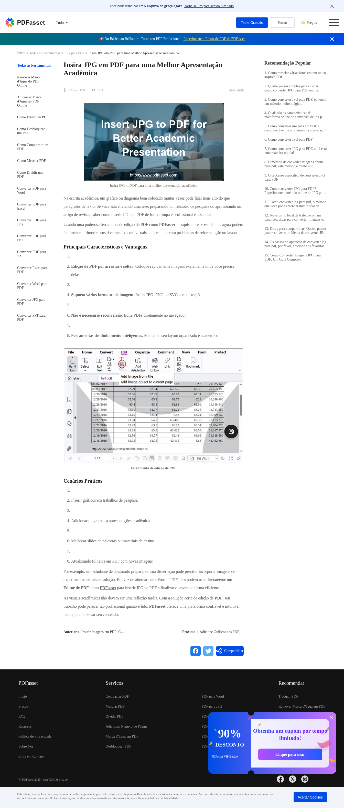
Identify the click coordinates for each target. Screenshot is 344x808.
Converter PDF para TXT (31, 254)
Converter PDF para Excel (31, 206)
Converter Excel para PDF (32, 270)
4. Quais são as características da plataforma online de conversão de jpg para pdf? (295, 115)
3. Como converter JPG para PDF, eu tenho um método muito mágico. (295, 102)
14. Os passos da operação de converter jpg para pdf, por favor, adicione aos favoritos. (295, 244)
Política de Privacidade (34, 736)
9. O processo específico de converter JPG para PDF (294, 177)
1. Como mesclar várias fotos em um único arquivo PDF (295, 75)
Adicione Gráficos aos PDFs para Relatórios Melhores (239, 632)
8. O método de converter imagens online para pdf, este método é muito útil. (294, 164)
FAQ (21, 716)
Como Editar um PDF (33, 117)
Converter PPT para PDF (31, 318)
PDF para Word (213, 696)
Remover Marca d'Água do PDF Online (28, 81)
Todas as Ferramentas (45, 53)
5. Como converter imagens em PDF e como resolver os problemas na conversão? (295, 128)
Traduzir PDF (288, 696)
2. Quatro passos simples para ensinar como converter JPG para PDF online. (291, 88)
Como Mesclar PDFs (32, 161)
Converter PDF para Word (31, 190)
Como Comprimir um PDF (32, 147)
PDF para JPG (212, 706)
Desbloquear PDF (118, 746)
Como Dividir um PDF (30, 175)
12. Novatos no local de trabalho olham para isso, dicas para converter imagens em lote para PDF (295, 217)
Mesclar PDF (115, 706)
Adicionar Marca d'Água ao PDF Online (29, 101)
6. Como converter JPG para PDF (288, 139)
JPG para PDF (74, 53)
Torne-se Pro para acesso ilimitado (208, 6)
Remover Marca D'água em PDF (301, 706)
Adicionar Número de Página (127, 726)
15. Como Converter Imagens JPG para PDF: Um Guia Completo (292, 257)
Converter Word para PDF (32, 286)
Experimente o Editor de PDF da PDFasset (214, 39)
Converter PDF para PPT (31, 238)
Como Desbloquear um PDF (31, 131)
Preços (309, 22)
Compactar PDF (117, 696)
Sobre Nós (26, 746)
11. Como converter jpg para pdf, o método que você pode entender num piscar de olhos (295, 204)
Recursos (24, 726)
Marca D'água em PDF (122, 736)
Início (21, 53)
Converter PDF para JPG (31, 222)
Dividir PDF (115, 716)
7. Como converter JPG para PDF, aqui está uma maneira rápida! (295, 151)
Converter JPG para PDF (31, 302)
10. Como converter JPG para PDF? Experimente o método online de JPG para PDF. (294, 191)
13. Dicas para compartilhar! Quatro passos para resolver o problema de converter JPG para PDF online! (295, 231)
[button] (153, 405)
